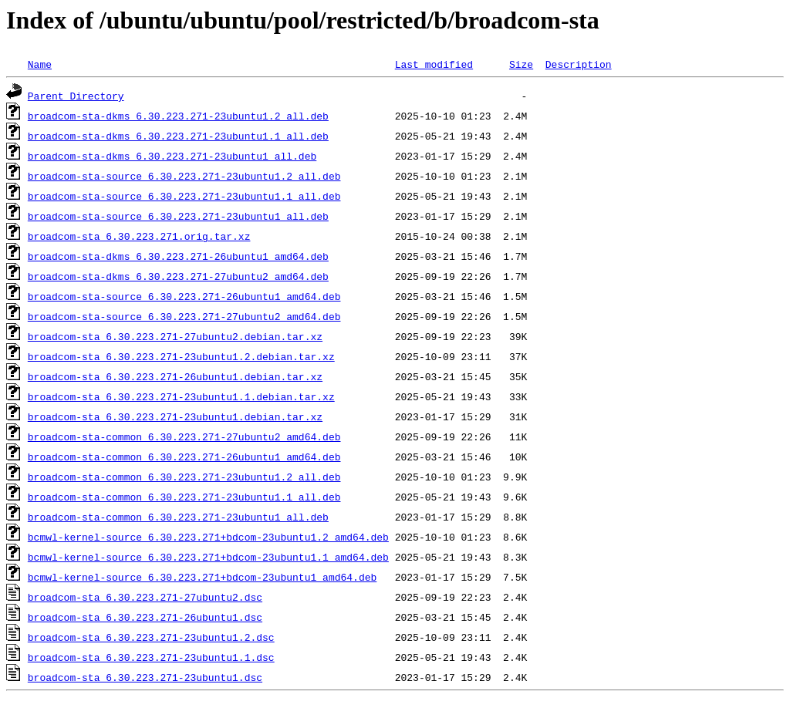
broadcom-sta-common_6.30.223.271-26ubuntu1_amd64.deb (184, 456)
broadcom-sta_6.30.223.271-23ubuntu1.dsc (145, 677)
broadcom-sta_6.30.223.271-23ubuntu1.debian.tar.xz (175, 416)
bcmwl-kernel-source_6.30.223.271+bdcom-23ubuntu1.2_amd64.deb (208, 537)
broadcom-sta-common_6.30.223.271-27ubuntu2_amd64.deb (184, 436)
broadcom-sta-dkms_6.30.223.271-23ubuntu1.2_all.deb (178, 116)
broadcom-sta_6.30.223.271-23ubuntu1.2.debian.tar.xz (181, 356)
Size (521, 64)
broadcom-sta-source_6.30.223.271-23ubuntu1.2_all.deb (184, 176)
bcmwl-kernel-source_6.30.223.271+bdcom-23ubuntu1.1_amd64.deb (208, 557)
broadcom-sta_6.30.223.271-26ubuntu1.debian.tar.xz (175, 376)
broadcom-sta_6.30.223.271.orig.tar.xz (139, 236)
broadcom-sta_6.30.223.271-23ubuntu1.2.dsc (151, 637)
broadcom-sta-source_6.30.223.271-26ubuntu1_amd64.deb (184, 296)
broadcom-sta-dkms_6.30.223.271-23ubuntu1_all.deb (172, 156)
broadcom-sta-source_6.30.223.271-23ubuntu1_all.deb (178, 216)
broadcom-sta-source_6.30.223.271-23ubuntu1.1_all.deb (184, 196)
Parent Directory (76, 96)
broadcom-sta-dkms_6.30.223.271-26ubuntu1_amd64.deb (178, 256)
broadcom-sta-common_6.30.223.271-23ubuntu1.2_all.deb (184, 477)
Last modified (434, 64)
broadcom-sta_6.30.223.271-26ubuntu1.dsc (145, 617)
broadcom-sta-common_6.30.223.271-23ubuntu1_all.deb (178, 517)
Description (578, 64)
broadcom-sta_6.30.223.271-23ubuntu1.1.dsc (151, 657)
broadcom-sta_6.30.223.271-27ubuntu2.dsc (145, 597)
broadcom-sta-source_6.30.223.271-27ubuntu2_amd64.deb (184, 316)
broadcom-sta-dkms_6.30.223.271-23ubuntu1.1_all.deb (178, 136)
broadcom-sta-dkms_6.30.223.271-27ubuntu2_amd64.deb (178, 276)
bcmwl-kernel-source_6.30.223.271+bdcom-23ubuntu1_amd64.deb (202, 577)
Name (40, 64)
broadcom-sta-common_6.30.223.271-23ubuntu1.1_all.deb (184, 497)
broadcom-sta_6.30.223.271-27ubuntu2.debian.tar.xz (175, 336)
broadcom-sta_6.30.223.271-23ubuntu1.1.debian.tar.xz (181, 396)
